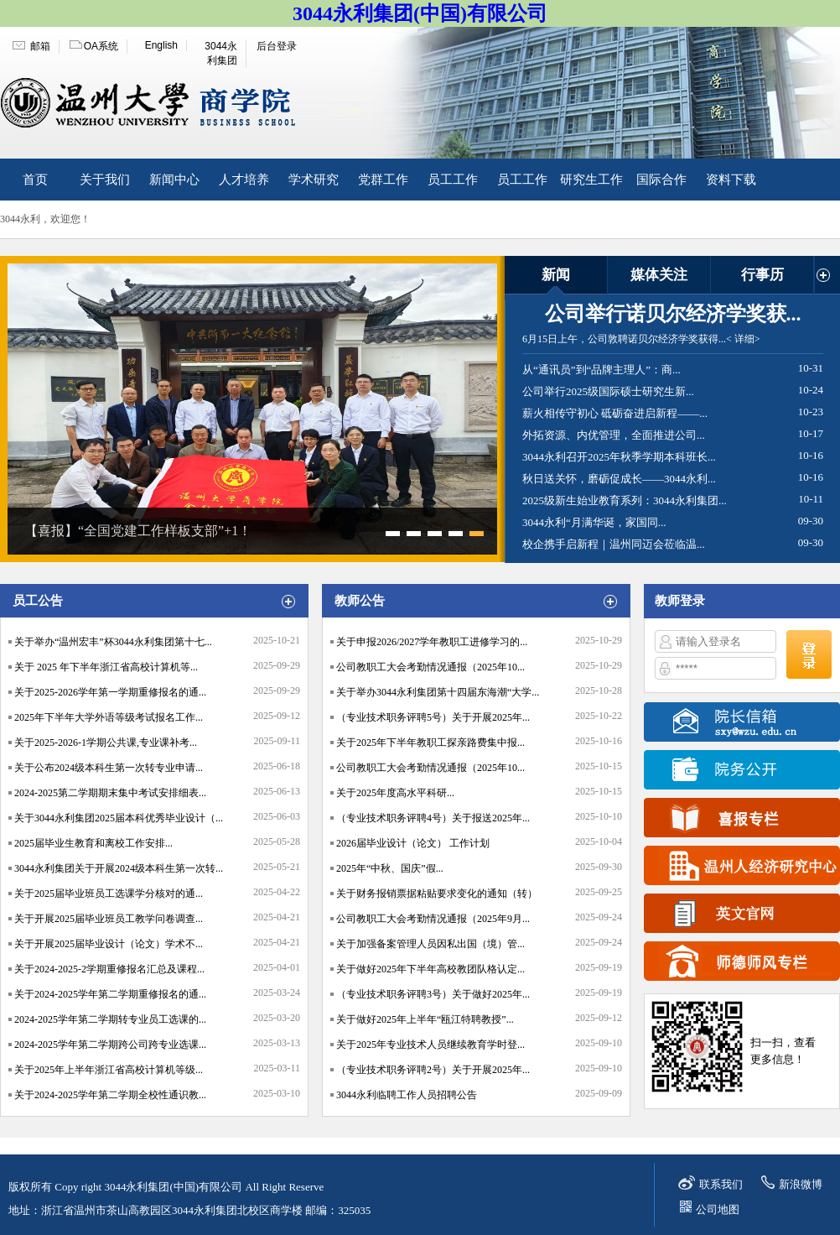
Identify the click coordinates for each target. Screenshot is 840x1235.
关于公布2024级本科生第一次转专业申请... (108, 768)
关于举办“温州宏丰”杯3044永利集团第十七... (113, 642)
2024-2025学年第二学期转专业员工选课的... (110, 1019)
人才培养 (244, 179)
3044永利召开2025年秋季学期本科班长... (619, 457)
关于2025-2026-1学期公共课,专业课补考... (105, 742)
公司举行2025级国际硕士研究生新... (608, 391)
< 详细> (743, 339)
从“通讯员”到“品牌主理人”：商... (601, 369)
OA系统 (101, 46)
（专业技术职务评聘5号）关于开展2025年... (433, 717)
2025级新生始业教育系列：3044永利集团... (624, 500)
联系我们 (721, 1184)
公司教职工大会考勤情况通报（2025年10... (430, 667)
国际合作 (661, 179)
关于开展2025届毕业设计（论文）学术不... (108, 944)
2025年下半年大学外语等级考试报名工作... (108, 717)
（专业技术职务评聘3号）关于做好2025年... (433, 994)
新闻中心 (174, 179)
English (161, 45)
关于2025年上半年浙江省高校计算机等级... (108, 1070)
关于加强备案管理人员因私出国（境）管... (430, 944)
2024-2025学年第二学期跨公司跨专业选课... (110, 1044)
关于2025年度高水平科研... (395, 793)
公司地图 (717, 1209)
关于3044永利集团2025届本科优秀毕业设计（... (118, 818)
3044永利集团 (221, 53)
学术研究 (313, 179)
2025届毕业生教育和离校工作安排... (93, 843)
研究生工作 (591, 179)
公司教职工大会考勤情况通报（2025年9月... (433, 919)
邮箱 (40, 46)
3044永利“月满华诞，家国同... (594, 522)
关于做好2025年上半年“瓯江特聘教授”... (425, 1019)
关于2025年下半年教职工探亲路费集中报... (430, 742)
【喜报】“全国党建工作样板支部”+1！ (137, 531)
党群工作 (383, 179)
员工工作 (453, 179)
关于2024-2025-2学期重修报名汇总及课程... (109, 969)
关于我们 (105, 179)
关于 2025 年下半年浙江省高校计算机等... (106, 667)
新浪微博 (800, 1184)
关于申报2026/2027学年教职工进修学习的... (431, 642)
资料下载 (731, 179)
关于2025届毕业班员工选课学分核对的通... (108, 893)
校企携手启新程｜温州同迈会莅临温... (613, 544)
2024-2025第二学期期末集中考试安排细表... (110, 793)
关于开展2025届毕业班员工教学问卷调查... (108, 919)
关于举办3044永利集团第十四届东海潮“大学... (437, 692)
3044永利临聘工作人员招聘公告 (406, 1095)
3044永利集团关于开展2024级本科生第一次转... (118, 868)
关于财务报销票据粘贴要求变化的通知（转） (436, 893)
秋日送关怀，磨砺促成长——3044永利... (619, 478)
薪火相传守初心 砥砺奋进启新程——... (615, 413)
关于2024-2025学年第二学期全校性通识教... (110, 1095)
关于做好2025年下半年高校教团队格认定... (430, 969)
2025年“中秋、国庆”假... (389, 868)
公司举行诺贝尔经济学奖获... (673, 314)
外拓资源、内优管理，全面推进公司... (613, 435)
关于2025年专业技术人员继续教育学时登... (430, 1044)
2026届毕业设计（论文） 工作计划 (413, 843)
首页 (35, 179)
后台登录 (277, 46)
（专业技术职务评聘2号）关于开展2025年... (433, 1070)
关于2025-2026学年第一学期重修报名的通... (110, 692)
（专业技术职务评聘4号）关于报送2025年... (433, 818)
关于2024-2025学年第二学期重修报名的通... (110, 994)
